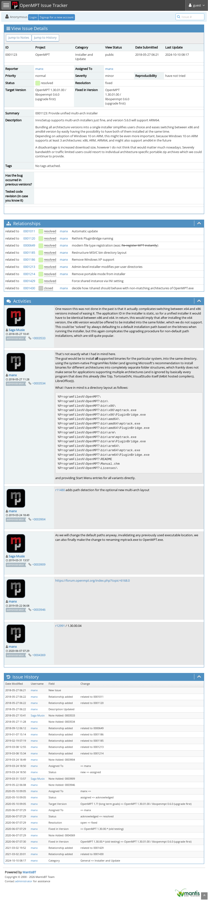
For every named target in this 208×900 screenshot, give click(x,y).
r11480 (60, 490)
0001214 (29, 274)
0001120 (29, 238)
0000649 (29, 245)
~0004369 (38, 655)
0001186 (29, 259)
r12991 (60, 625)
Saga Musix (17, 330)
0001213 (29, 267)
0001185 (29, 252)
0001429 (29, 281)
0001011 (29, 231)
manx (39, 69)
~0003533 (38, 338)
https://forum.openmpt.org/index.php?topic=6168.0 (92, 580)
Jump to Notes (18, 37)
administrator (23, 881)
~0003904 (38, 519)
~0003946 (38, 609)
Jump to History (45, 37)
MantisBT (29, 872)
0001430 (29, 288)
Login (33, 17)
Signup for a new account (56, 17)
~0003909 (38, 564)
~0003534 (38, 383)
